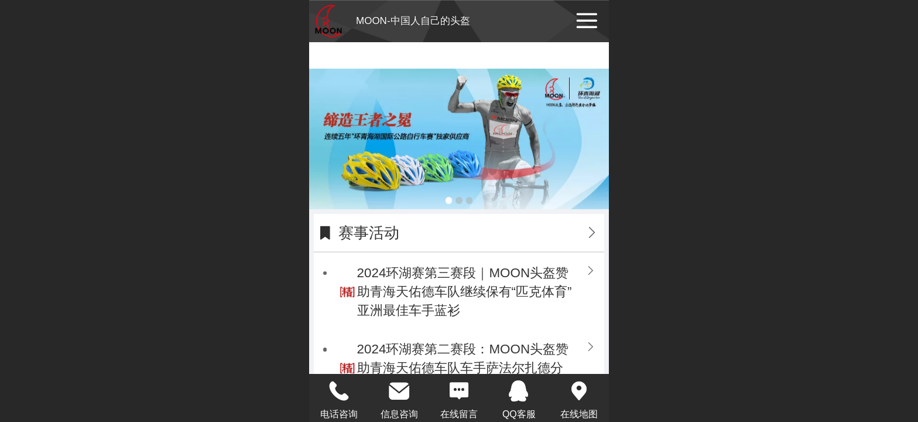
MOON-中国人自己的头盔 (413, 20)
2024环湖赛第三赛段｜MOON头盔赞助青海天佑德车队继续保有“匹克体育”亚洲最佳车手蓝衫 (464, 292)
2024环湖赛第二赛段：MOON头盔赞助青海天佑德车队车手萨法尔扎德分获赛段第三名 (462, 368)
